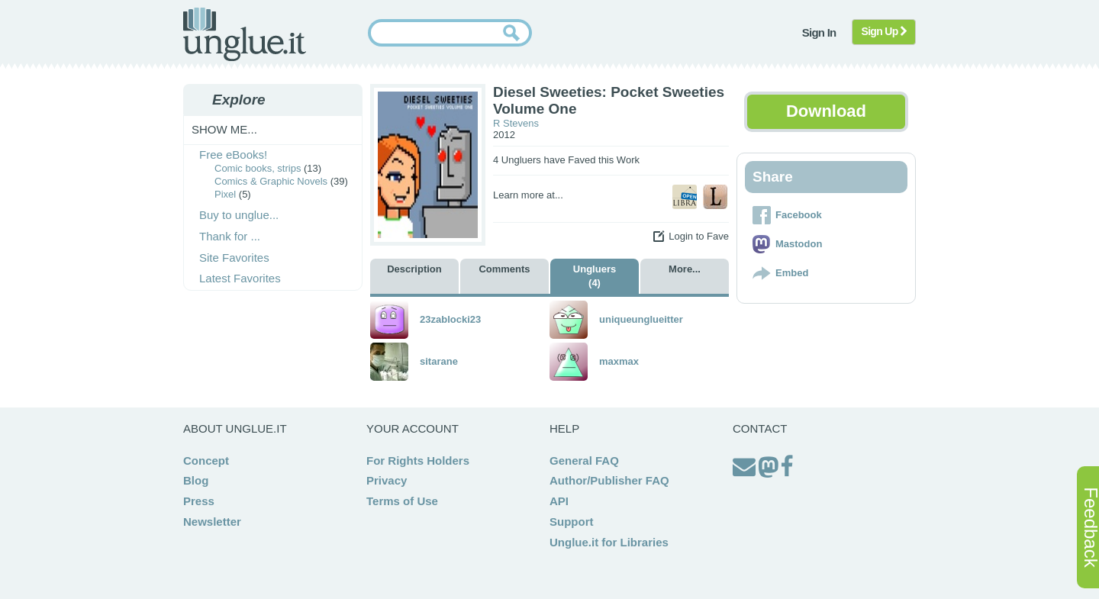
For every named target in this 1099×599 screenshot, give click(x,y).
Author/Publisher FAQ (609, 480)
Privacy (386, 480)
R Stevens (516, 123)
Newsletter (212, 521)
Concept (206, 460)
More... (685, 269)
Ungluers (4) (594, 275)
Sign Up (884, 31)
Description (414, 269)
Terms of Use (402, 500)
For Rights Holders (417, 460)
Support (572, 521)
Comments (504, 269)
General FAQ (584, 460)
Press (198, 500)
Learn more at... (528, 195)
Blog (195, 480)
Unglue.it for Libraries (609, 542)
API (559, 500)
